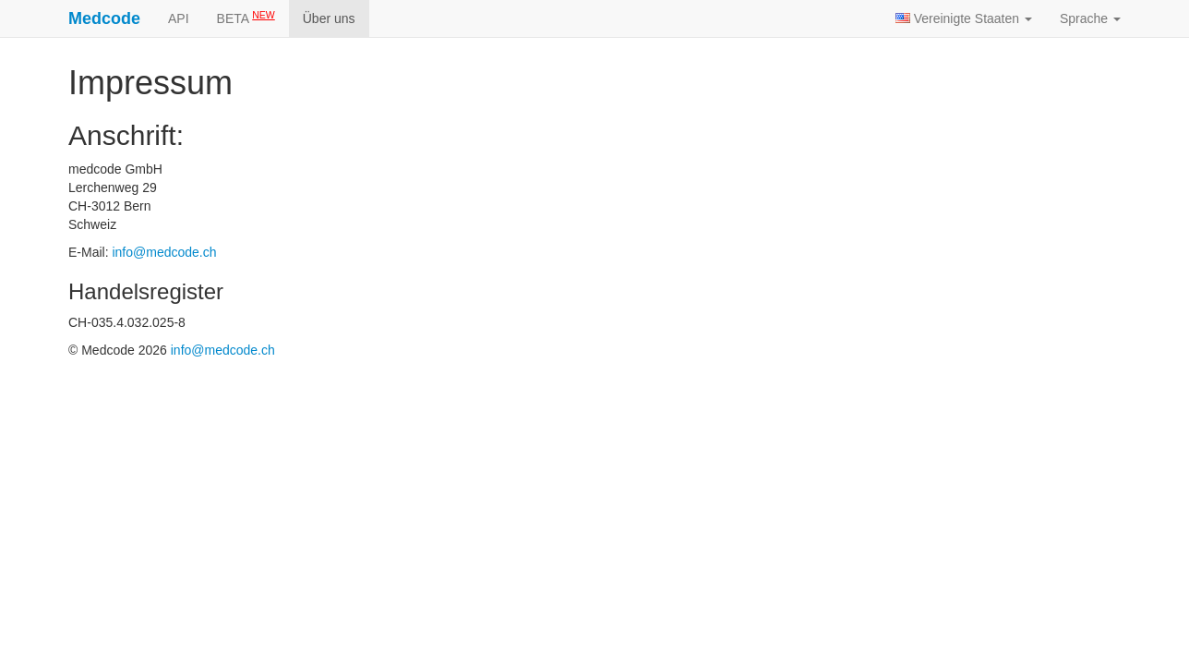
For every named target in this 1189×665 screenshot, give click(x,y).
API (178, 18)
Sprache (1090, 18)
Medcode (104, 18)
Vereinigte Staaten (963, 18)
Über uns (329, 18)
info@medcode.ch (164, 252)
